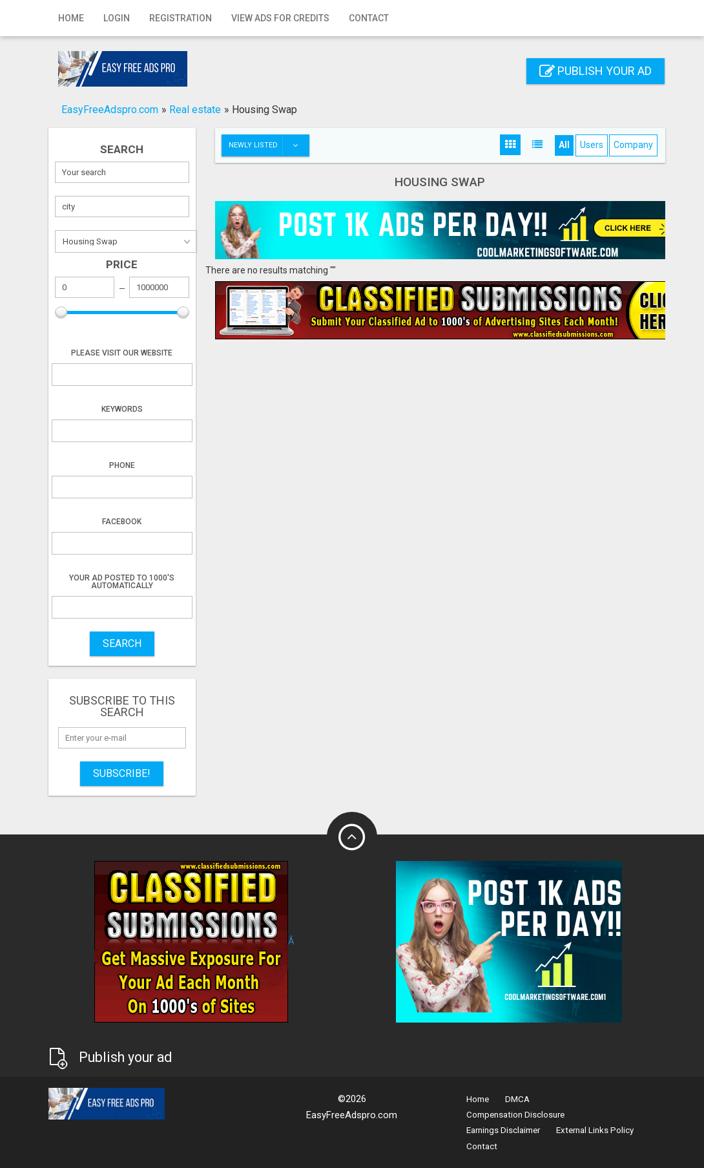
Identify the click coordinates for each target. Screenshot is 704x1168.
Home (71, 18)
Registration (180, 18)
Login (116, 18)
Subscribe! (121, 773)
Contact (369, 18)
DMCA (517, 1099)
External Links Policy (595, 1130)
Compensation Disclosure (515, 1115)
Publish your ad (595, 71)
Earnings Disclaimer (503, 1130)
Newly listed (269, 145)
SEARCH (122, 643)
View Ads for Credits (280, 18)
